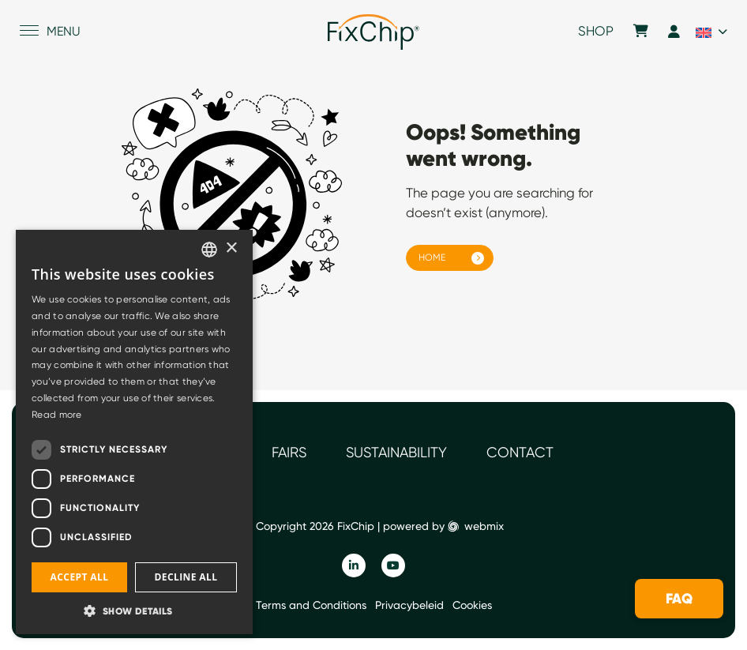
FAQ (679, 598)
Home (432, 257)
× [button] (231, 248)
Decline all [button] (186, 577)
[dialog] (134, 432)
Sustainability (396, 452)
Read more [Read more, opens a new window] (57, 414)
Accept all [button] (80, 577)
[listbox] (209, 249)
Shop (596, 32)
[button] (134, 610)
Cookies (472, 605)
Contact (520, 452)
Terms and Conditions (311, 605)
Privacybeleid (409, 605)
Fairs (289, 452)
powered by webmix (443, 526)
